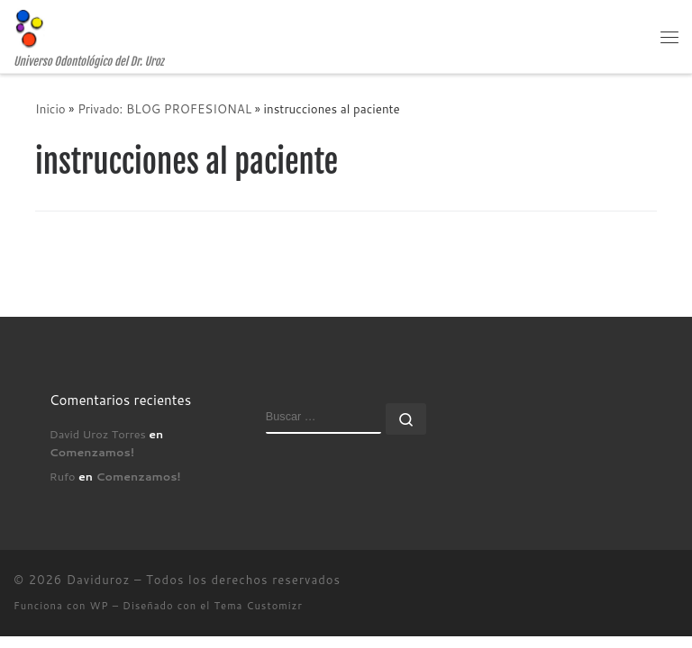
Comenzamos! (92, 452)
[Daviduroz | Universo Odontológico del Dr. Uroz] (29, 28)
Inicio (50, 108)
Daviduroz (99, 580)
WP (99, 605)
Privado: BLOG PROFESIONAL (164, 108)
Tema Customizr (258, 605)
